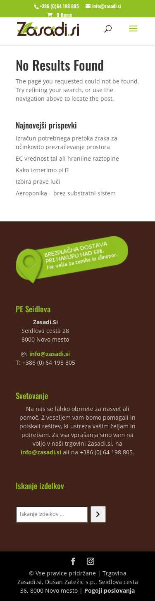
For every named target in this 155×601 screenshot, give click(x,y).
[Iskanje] (98, 514)
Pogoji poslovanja (109, 590)
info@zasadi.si (49, 354)
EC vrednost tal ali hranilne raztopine (67, 158)
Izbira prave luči (38, 181)
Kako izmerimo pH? (42, 170)
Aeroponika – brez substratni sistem (66, 193)
